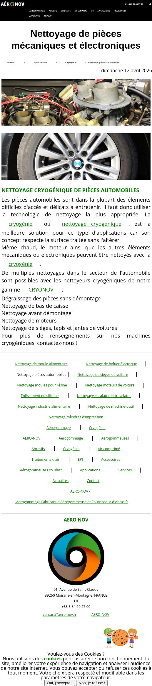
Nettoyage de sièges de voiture (102, 374)
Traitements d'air (45, 459)
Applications (90, 470)
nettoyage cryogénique (91, 223)
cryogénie (20, 223)
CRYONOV (41, 289)
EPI (80, 459)
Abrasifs (38, 448)
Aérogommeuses (115, 438)
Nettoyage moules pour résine (42, 385)
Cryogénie (97, 427)
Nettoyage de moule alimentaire (41, 363)
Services (125, 470)
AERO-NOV (31, 438)
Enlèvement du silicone (40, 395)
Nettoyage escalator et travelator (104, 395)
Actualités (61, 480)
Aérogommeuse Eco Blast (41, 470)
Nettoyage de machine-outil (111, 406)
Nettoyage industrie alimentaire (44, 406)
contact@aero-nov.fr (59, 614)
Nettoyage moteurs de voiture (110, 385)
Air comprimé (109, 448)
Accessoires (110, 459)
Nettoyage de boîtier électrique (111, 363)
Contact (93, 480)
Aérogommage (58, 427)
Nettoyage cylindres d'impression (76, 417)
